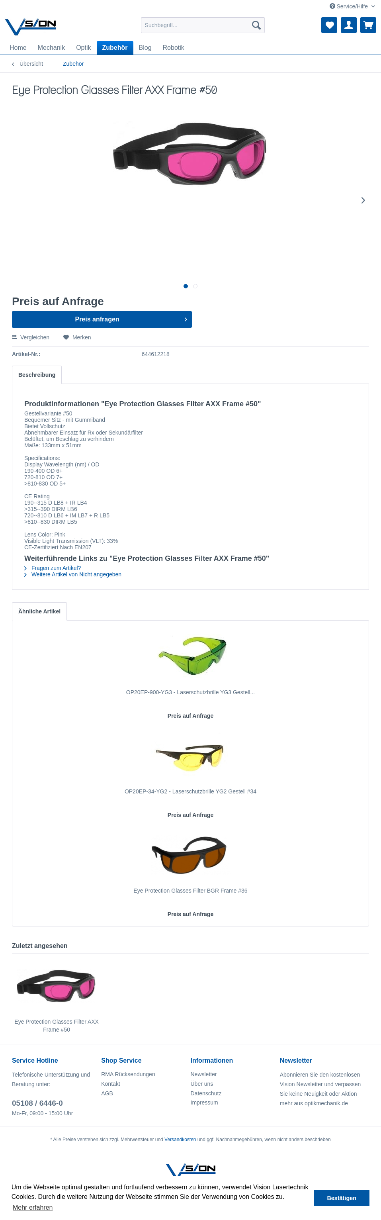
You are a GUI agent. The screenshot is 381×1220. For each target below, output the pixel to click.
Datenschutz (206, 1093)
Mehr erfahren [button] (33, 1207)
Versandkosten (180, 1139)
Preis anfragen (131, 318)
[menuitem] (203, 25)
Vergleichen (30, 337)
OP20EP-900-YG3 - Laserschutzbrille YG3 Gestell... (190, 692)
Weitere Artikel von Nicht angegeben (72, 574)
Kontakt (110, 1084)
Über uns (202, 1084)
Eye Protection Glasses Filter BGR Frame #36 (190, 890)
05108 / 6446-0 (37, 1103)
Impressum (204, 1102)
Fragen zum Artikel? (52, 568)
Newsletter (204, 1074)
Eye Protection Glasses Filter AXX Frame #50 (56, 1025)
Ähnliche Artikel (39, 611)
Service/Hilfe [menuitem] (349, 6)
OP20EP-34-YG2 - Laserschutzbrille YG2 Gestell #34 (190, 791)
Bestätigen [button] (341, 1198)
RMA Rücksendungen (128, 1074)
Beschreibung (36, 375)
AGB (107, 1093)
